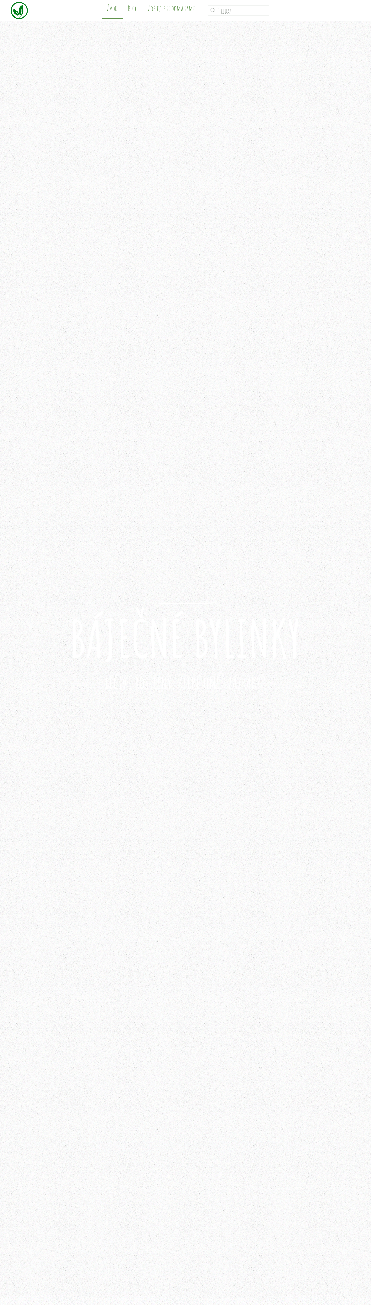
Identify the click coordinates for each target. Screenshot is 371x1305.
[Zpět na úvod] (19, 10)
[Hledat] (238, 10)
